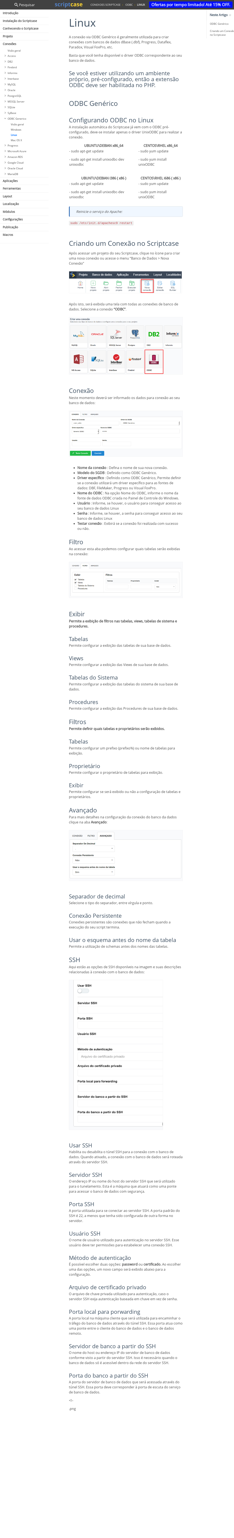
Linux (14, 135)
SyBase (12, 113)
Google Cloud (15, 162)
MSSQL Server (16, 101)
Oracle (11, 90)
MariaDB (13, 174)
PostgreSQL (14, 96)
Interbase (13, 79)
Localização (11, 204)
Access (12, 56)
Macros (8, 235)
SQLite (11, 107)
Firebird (12, 67)
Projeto (8, 36)
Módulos (9, 212)
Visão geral (14, 50)
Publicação (10, 227)
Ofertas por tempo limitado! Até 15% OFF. (190, 4)
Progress (13, 145)
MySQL (12, 84)
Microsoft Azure (17, 151)
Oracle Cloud (15, 168)
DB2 (10, 61)
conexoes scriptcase (105, 5)
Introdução (10, 13)
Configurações (13, 219)
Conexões (9, 44)
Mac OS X (16, 140)
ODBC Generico (17, 118)
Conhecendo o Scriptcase (20, 28)
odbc (129, 5)
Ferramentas (12, 188)
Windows (16, 129)
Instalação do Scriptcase (20, 21)
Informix (12, 73)
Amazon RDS (15, 157)
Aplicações (10, 181)
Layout (7, 196)
